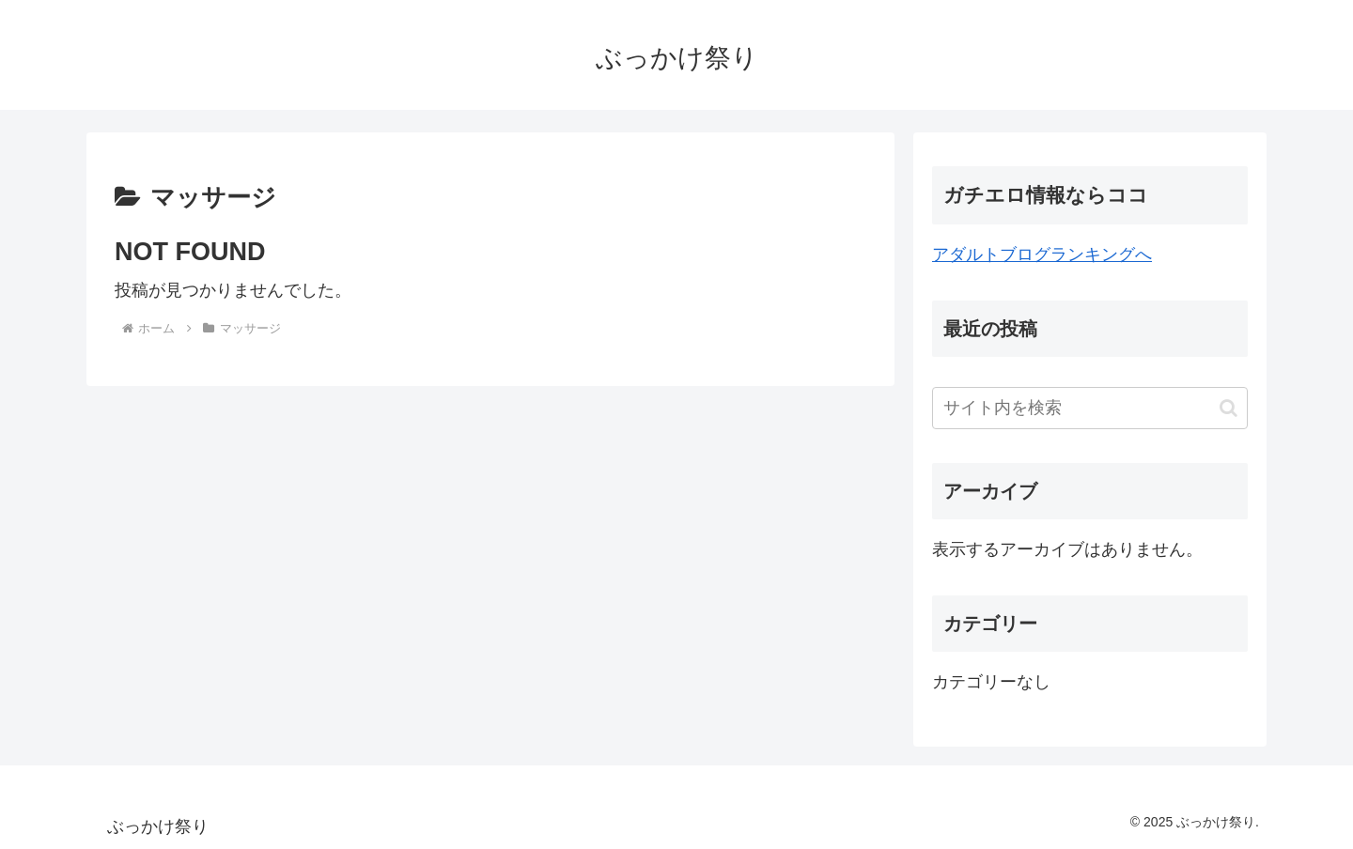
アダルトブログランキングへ (1042, 254)
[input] (1090, 408)
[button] (1228, 408)
